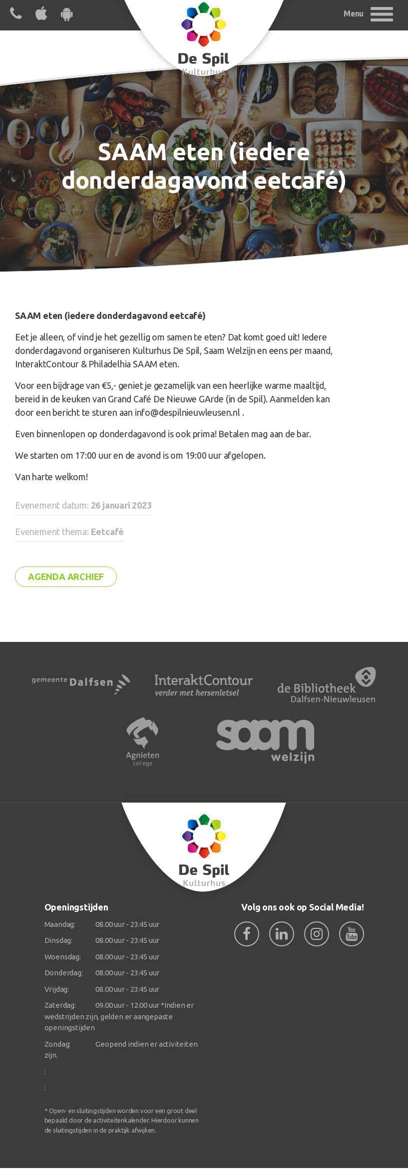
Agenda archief (66, 577)
